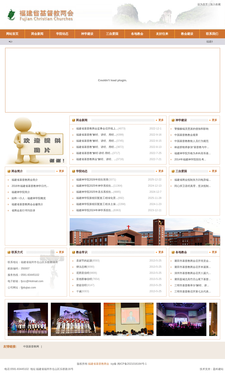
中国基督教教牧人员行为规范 (191, 141)
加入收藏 (215, 4)
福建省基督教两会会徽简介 (27, 204)
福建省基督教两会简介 (25, 179)
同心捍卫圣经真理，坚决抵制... (192, 185)
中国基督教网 (31, 346)
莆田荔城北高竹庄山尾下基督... (192, 279)
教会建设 (187, 33)
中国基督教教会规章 (186, 134)
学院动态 (62, 33)
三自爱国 (112, 33)
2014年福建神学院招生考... (190, 159)
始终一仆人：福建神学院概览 (29, 198)
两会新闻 (37, 33)
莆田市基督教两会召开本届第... (192, 267)
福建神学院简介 (21, 192)
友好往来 (162, 33)
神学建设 (87, 33)
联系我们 (212, 33)
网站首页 (12, 33)
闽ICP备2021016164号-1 (132, 363)
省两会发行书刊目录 (23, 210)
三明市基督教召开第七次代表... (192, 291)
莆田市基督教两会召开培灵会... (192, 260)
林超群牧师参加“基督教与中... (191, 147)
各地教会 (137, 33)
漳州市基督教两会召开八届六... (192, 273)
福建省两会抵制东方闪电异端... (192, 179)
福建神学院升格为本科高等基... (192, 153)
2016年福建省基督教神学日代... (30, 185)
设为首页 (202, 4)
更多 (161, 120)
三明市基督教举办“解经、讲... (191, 285)
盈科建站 (218, 369)
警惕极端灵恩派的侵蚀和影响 (191, 128)
